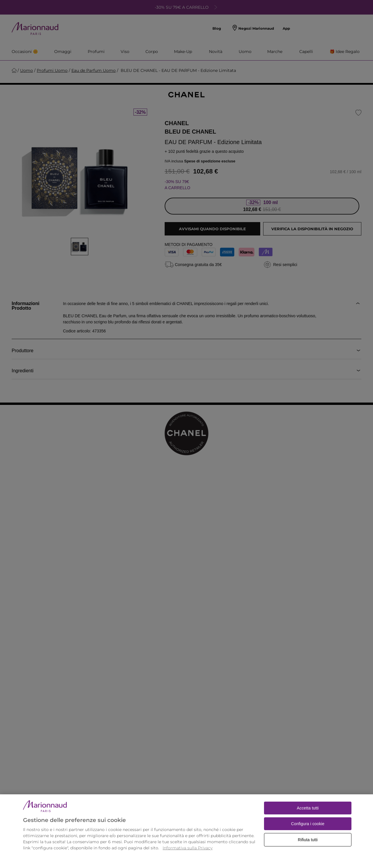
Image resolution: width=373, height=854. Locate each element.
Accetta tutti (308, 814)
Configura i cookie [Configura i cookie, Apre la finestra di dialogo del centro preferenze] (308, 830)
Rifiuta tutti (308, 846)
